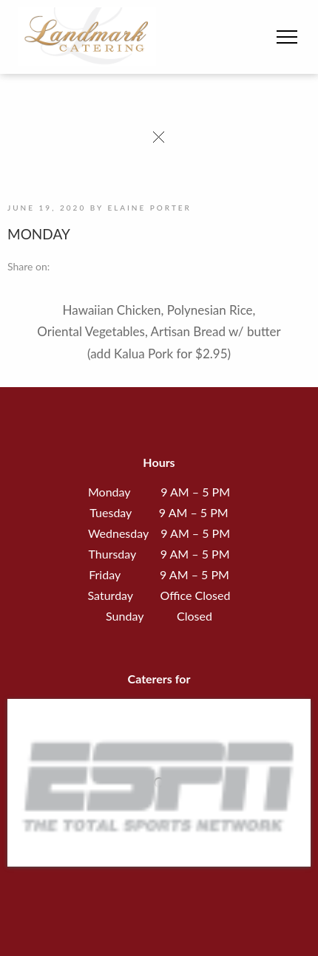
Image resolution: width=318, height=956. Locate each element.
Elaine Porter (149, 207)
